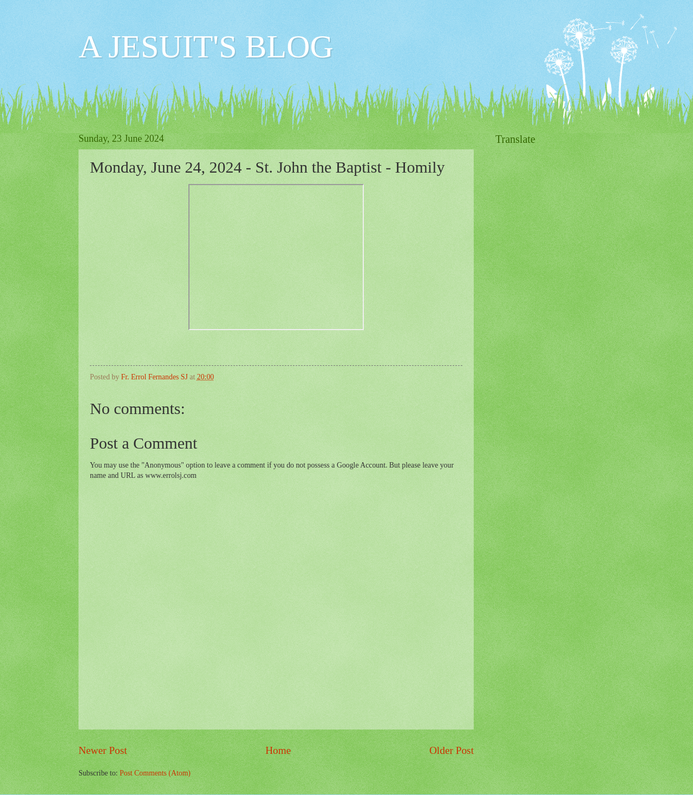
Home (278, 750)
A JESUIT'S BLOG (206, 46)
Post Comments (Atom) (155, 773)
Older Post (451, 750)
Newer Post (103, 750)
